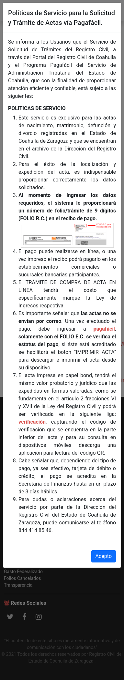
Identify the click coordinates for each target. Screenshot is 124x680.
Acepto (104, 556)
